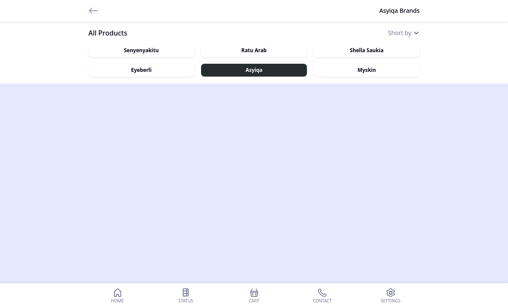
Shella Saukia (367, 50)
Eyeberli (141, 70)
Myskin (366, 70)
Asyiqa (254, 70)
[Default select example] (404, 32)
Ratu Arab (253, 50)
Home (117, 295)
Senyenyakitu (141, 50)
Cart (254, 295)
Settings (390, 295)
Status (186, 295)
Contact (322, 295)
